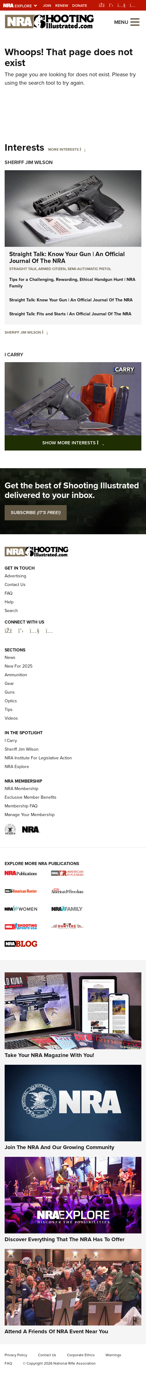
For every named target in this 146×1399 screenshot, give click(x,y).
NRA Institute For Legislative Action (38, 758)
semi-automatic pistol (89, 268)
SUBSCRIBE (35, 512)
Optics (11, 701)
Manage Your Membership (30, 814)
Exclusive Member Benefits (30, 797)
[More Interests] (83, 149)
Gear (9, 683)
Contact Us (15, 584)
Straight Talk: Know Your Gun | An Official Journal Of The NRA (67, 257)
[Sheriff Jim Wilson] (45, 332)
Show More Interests (91, 442)
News (10, 657)
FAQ (9, 593)
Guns (10, 692)
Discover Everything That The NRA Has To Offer (64, 1239)
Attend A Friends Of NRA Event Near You (56, 1331)
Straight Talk (22, 268)
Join (47, 5)
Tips (9, 709)
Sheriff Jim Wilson (29, 162)
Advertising (15, 576)
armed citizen (52, 268)
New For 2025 (18, 666)
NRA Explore (17, 766)
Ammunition (16, 675)
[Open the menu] (135, 22)
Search (11, 610)
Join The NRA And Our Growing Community (59, 1147)
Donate (79, 5)
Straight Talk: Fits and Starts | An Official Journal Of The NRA (70, 314)
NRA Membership (21, 788)
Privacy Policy (16, 1355)
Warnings (113, 1355)
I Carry (14, 354)
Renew (61, 5)
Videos (11, 718)
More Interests (63, 149)
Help (9, 602)
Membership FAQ (21, 806)
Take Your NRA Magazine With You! (49, 1055)
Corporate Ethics (81, 1355)
